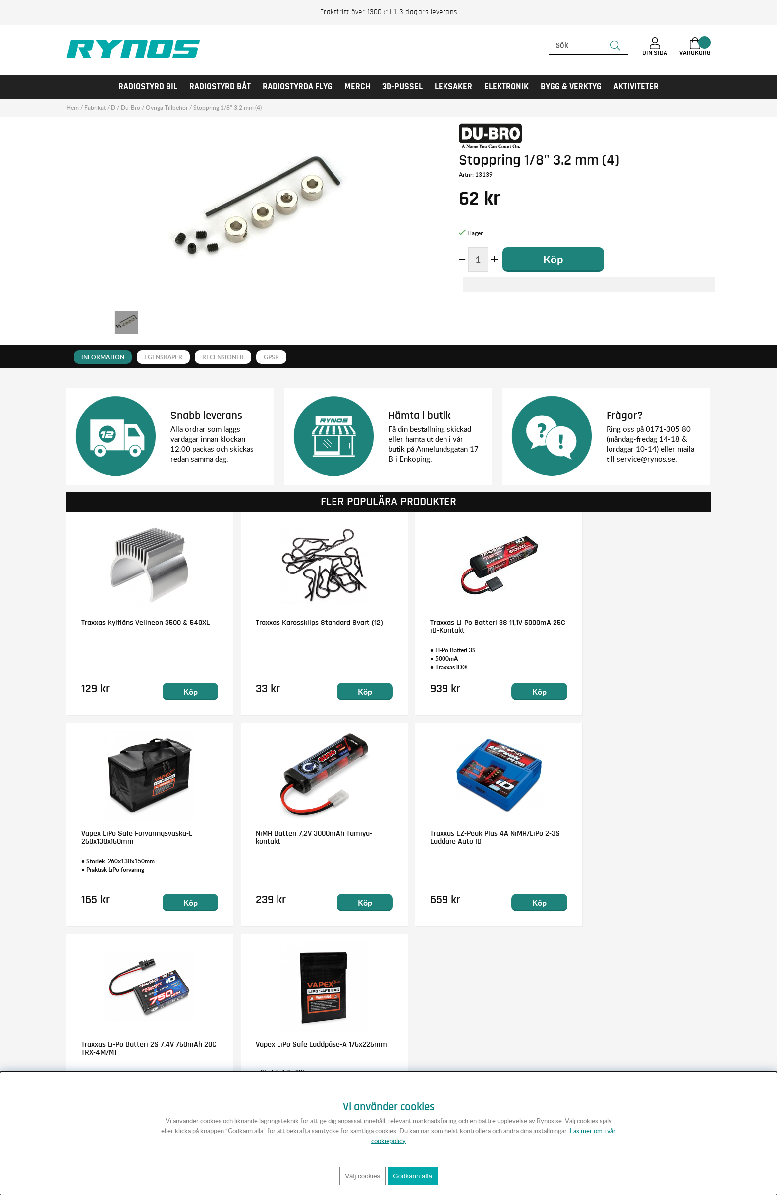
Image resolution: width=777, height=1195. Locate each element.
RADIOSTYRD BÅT (220, 86)
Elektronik (506, 86)
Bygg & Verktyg (571, 86)
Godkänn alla (412, 1176)
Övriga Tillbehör (167, 108)
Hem (72, 108)
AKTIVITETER (636, 86)
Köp (181, 691)
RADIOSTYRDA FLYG (298, 86)
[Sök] (588, 45)
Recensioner (223, 357)
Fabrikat (95, 108)
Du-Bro (130, 108)
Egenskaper (163, 357)
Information (102, 357)
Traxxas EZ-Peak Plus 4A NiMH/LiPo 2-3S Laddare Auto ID (305, 837)
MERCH (357, 86)
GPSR (271, 357)
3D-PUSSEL (402, 86)
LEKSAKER (453, 86)
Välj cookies (362, 1176)
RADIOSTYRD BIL (147, 86)
